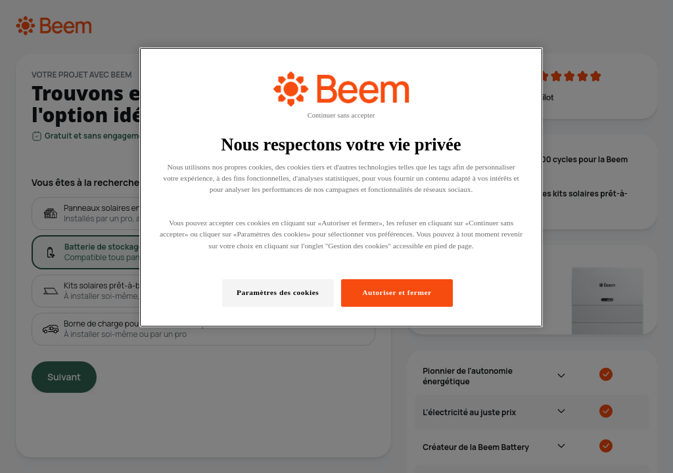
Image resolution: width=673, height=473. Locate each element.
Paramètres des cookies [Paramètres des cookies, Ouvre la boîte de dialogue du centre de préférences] (278, 292)
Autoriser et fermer (396, 292)
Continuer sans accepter (341, 115)
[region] (341, 187)
